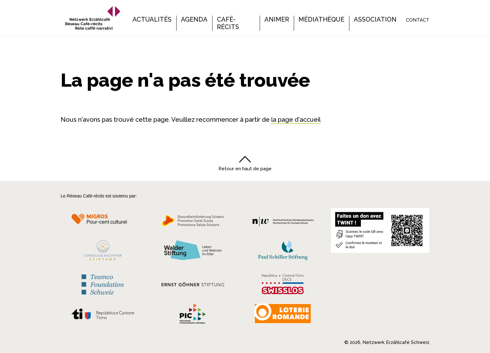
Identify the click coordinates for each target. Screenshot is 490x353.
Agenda (194, 19)
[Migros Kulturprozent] (103, 222)
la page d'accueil (296, 119)
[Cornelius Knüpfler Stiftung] (103, 252)
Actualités (152, 19)
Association (375, 19)
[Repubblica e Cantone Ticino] (103, 315)
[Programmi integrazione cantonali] (193, 315)
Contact (417, 20)
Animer (276, 19)
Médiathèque (321, 19)
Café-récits (228, 23)
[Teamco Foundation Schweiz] (103, 284)
